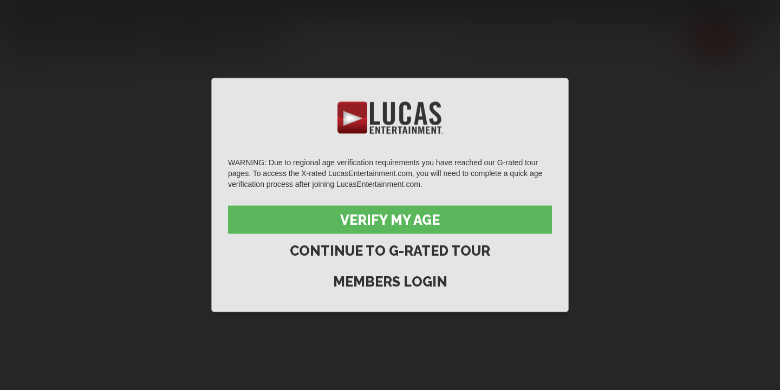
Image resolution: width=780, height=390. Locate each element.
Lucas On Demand (289, 9)
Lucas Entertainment (43, 9)
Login (753, 9)
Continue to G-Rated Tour (390, 251)
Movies (538, 39)
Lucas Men (599, 39)
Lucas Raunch (115, 9)
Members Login (390, 282)
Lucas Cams (224, 9)
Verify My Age (390, 220)
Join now (715, 39)
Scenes (486, 39)
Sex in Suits (171, 9)
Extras (661, 39)
